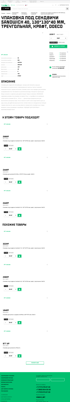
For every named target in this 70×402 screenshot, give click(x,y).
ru (26, 5)
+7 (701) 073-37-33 (46, 300)
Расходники (4, 298)
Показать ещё (35, 269)
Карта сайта (3, 323)
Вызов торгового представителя (33, 1)
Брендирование (5, 317)
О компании (3, 1)
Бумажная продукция (7, 287)
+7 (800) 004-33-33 (46, 297)
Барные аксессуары (6, 289)
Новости (42, 1)
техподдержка (49, 325)
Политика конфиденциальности (8, 322)
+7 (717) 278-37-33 (46, 294)
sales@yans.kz (44, 311)
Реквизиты (4, 308)
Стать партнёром (17, 1)
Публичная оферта (5, 321)
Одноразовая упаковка (7, 282)
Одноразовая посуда (7, 285)
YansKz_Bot (42, 305)
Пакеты (3, 293)
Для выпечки (4, 291)
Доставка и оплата (10, 1)
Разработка (43, 325)
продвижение (44, 326)
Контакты (24, 1)
